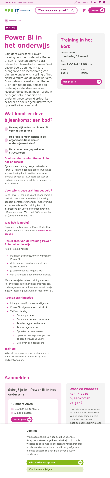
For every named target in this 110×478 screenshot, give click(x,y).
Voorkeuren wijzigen (40, 469)
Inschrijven (20, 419)
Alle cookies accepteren (42, 462)
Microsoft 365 (15, 21)
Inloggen (95, 10)
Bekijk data (69, 81)
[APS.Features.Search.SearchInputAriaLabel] (56, 10)
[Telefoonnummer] (83, 2)
